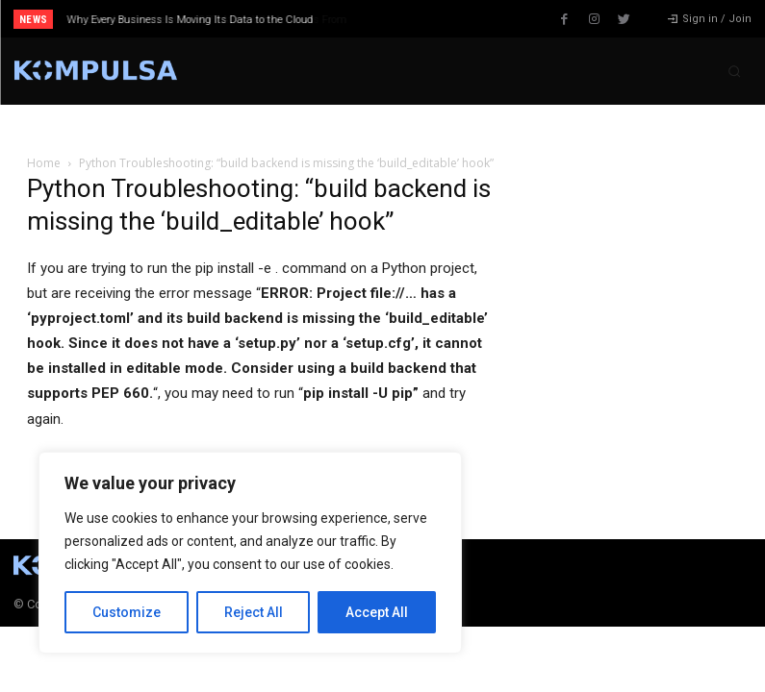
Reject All (253, 612)
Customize (126, 612)
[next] (421, 19)
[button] (734, 71)
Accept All (376, 612)
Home (44, 163)
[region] (250, 553)
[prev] (390, 19)
